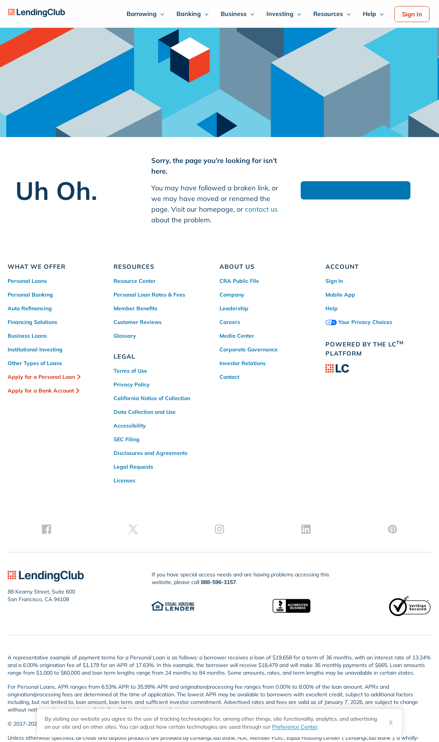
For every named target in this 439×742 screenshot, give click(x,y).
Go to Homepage (356, 190)
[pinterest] (424, 430)
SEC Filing (126, 439)
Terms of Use (130, 370)
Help (369, 14)
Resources (328, 14)
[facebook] (332, 430)
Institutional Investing (35, 349)
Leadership (234, 308)
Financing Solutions (32, 322)
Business (234, 14)
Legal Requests (133, 466)
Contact (229, 376)
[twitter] (355, 430)
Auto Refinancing (30, 308)
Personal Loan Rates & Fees (149, 294)
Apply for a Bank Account (41, 390)
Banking (188, 14)
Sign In (412, 14)
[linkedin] (401, 430)
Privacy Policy (132, 384)
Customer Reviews (138, 322)
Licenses (124, 480)
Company (232, 294)
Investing (279, 14)
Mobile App (340, 294)
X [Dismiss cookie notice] (391, 723)
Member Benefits (135, 308)
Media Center (237, 335)
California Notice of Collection (152, 398)
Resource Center (135, 281)
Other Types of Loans (35, 363)
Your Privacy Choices (358, 322)
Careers (230, 322)
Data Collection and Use (145, 411)
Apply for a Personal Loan (41, 376)
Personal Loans (27, 281)
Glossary (125, 335)
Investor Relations (243, 363)
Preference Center (294, 726)
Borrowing (142, 14)
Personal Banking (30, 294)
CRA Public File (239, 281)
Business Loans (27, 335)
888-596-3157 (218, 532)
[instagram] (378, 430)
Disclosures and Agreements (150, 453)
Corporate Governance (249, 349)
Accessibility (130, 425)
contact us (261, 209)
